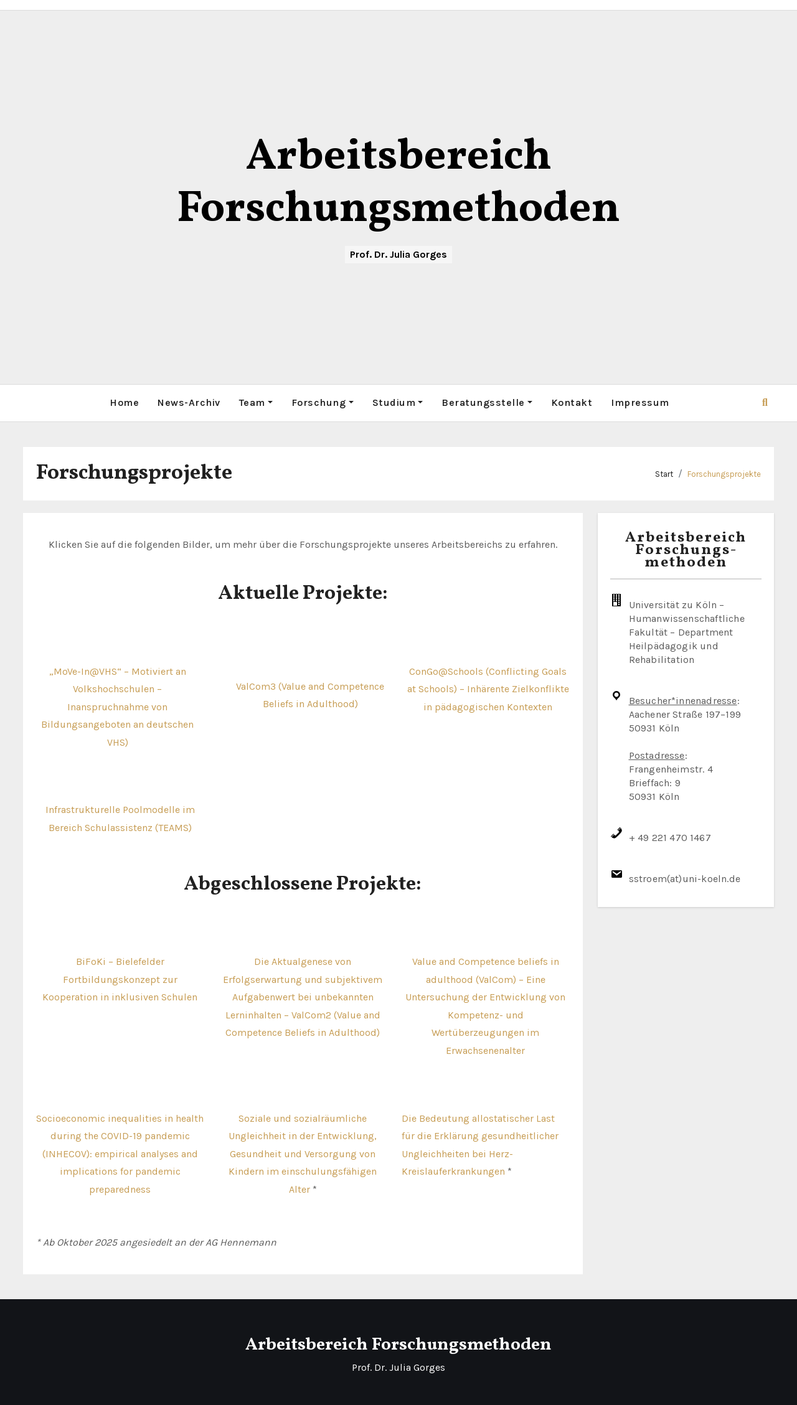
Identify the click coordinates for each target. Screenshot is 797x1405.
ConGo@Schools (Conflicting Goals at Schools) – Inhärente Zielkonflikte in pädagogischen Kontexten (488, 688)
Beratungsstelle (486, 402)
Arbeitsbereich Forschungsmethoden (398, 183)
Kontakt (572, 402)
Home (124, 402)
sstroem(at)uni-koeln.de (685, 879)
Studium (397, 402)
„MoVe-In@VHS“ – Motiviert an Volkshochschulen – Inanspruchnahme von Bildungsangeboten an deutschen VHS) (117, 706)
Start (664, 473)
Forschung (322, 402)
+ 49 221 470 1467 (670, 837)
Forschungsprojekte (724, 473)
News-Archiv (189, 402)
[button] (765, 402)
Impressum (640, 402)
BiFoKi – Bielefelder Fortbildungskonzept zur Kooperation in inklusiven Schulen (119, 979)
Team (256, 402)
